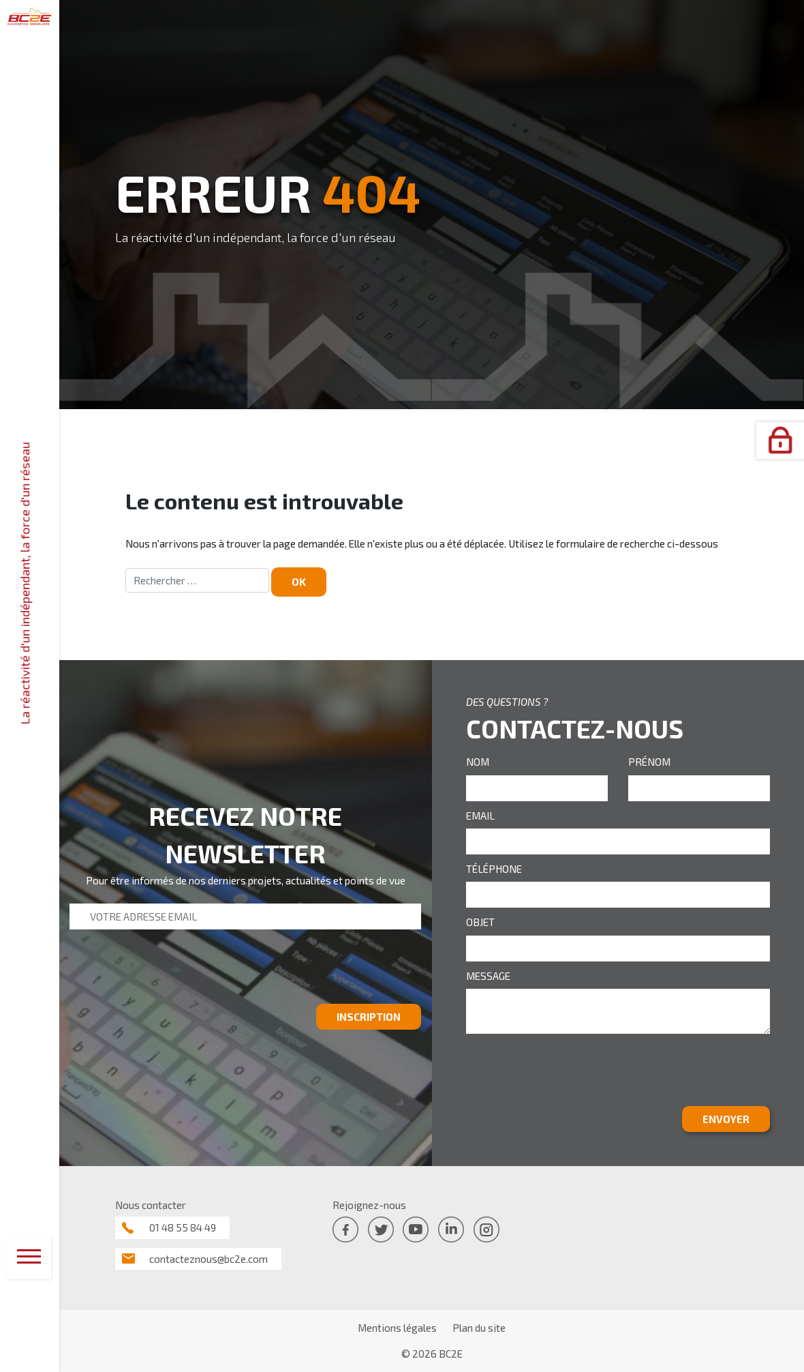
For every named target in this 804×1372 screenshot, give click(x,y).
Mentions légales (397, 1328)
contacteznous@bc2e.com (208, 1259)
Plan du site (479, 1328)
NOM (477, 762)
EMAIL (480, 815)
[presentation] (173, 971)
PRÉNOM (649, 762)
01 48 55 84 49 (182, 1227)
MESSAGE (488, 976)
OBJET (480, 922)
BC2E (451, 1353)
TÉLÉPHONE (494, 869)
